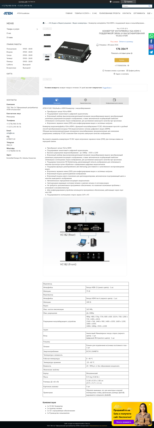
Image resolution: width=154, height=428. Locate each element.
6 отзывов (116, 2)
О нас (94, 13)
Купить (121, 60)
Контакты (127, 13)
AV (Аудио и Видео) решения (60, 23)
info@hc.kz (11, 133)
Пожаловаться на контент (98, 426)
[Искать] (149, 6)
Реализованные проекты (109, 13)
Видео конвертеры (80, 23)
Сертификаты (139, 13)
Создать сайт (23, 2)
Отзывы (10, 37)
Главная (69, 13)
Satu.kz (87, 423)
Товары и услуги (82, 13)
